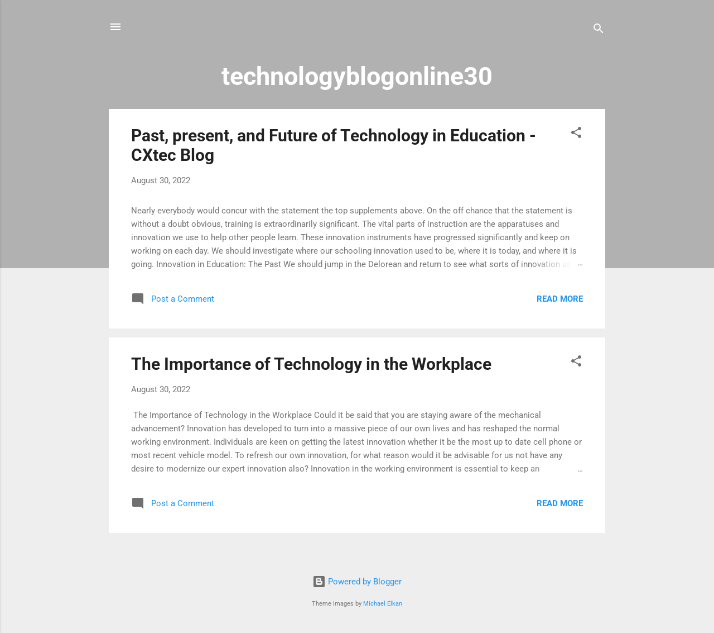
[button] (576, 134)
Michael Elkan (382, 603)
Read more (560, 299)
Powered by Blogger (357, 582)
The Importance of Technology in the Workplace (311, 364)
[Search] (598, 30)
